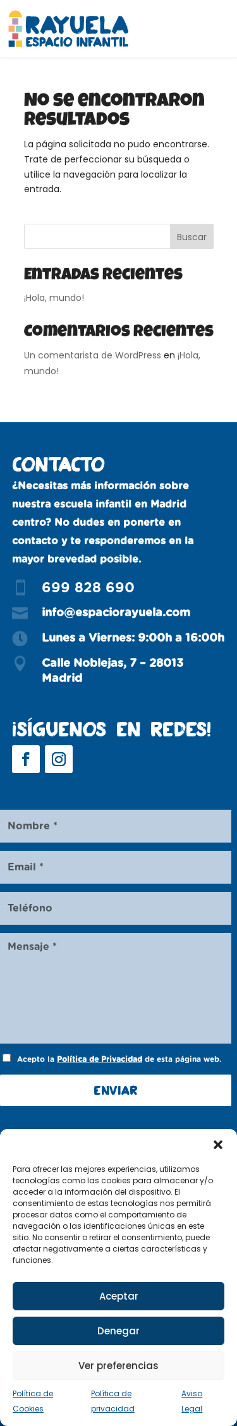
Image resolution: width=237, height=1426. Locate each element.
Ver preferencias (118, 1365)
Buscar (192, 237)
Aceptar (118, 1296)
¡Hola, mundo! (54, 297)
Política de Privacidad (99, 1059)
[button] (218, 1144)
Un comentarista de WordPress (92, 355)
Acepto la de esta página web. (119, 1059)
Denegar (118, 1331)
